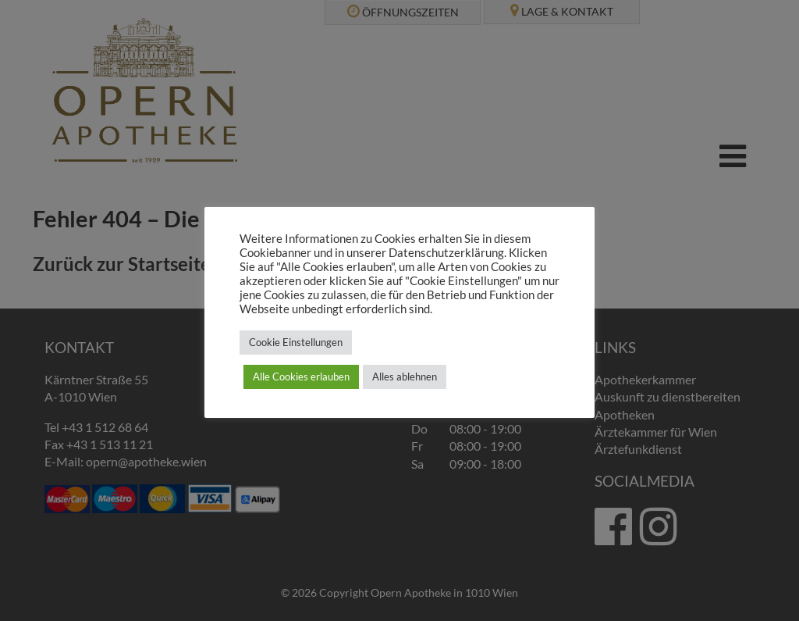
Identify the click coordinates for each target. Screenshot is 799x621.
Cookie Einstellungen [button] (296, 342)
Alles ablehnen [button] (404, 376)
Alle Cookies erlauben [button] (301, 376)
